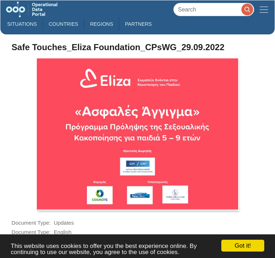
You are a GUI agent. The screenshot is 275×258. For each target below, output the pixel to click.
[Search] (213, 9)
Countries (63, 24)
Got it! (243, 245)
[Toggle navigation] (264, 9)
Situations (22, 24)
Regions (101, 24)
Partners (138, 24)
